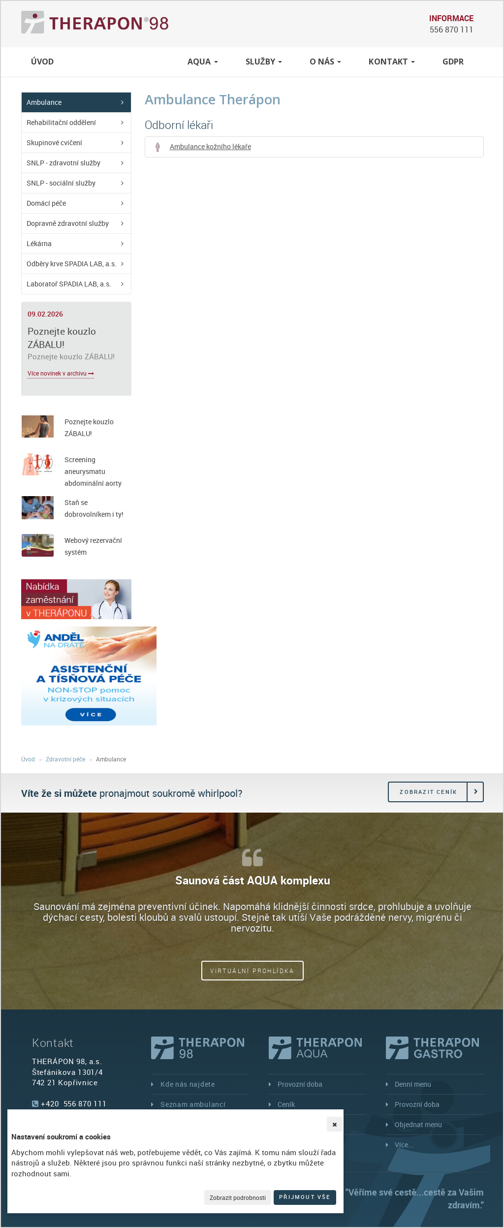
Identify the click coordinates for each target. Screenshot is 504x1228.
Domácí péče (46, 203)
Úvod (42, 61)
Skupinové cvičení (54, 142)
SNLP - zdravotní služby (63, 162)
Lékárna (39, 243)
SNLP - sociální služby (61, 183)
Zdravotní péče (123, 61)
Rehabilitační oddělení (61, 122)
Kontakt (392, 61)
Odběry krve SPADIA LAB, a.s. (72, 263)
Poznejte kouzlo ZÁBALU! (62, 338)
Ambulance (44, 102)
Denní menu (413, 1084)
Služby (264, 61)
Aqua (203, 61)
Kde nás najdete (187, 1084)
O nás (326, 61)
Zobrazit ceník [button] (428, 791)
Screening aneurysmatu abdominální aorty (93, 471)
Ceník (286, 1104)
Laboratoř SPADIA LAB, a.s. (69, 283)
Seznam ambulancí (192, 1104)
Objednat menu (418, 1124)
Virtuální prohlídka (252, 971)
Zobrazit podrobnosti (238, 1197)
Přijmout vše (304, 1196)
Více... (404, 1144)
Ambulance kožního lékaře (202, 147)
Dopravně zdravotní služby (68, 223)
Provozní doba (300, 1084)
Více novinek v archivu (61, 373)
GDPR (453, 61)
